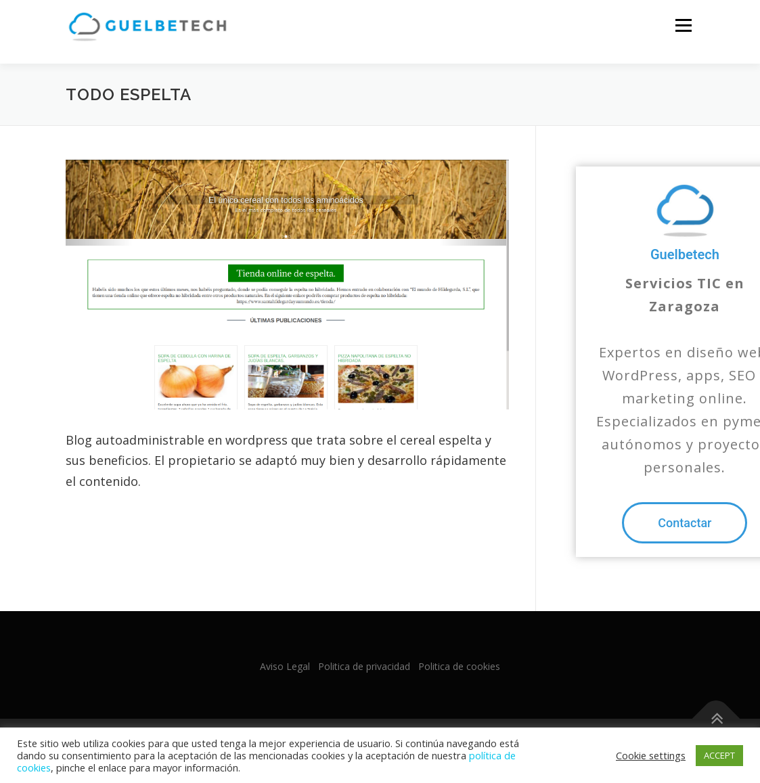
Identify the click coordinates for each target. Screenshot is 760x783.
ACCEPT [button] (719, 755)
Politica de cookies (459, 667)
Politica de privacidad (364, 667)
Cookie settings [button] (651, 755)
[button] (684, 523)
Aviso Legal (285, 667)
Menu (683, 25)
